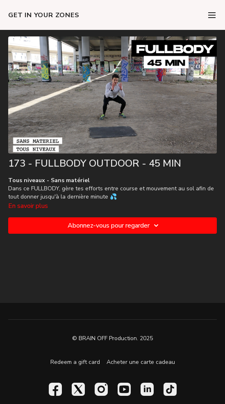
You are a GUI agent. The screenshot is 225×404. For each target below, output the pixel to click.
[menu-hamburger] (212, 15)
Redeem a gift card (75, 362)
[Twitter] (78, 389)
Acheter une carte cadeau (141, 362)
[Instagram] (101, 389)
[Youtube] (124, 389)
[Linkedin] (147, 389)
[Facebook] (55, 389)
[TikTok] (170, 389)
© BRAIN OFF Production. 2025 (112, 338)
